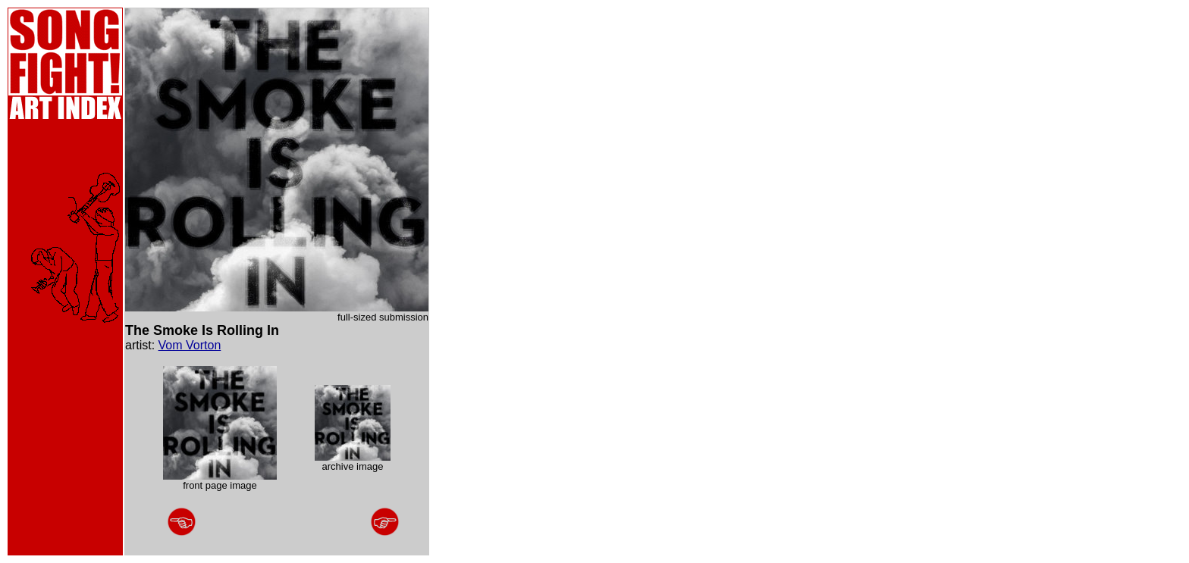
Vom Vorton (189, 345)
